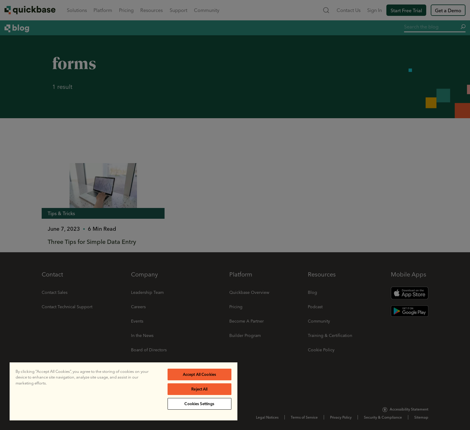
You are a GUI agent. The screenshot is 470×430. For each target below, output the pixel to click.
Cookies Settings (199, 403)
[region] (123, 391)
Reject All (199, 389)
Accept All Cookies (199, 374)
